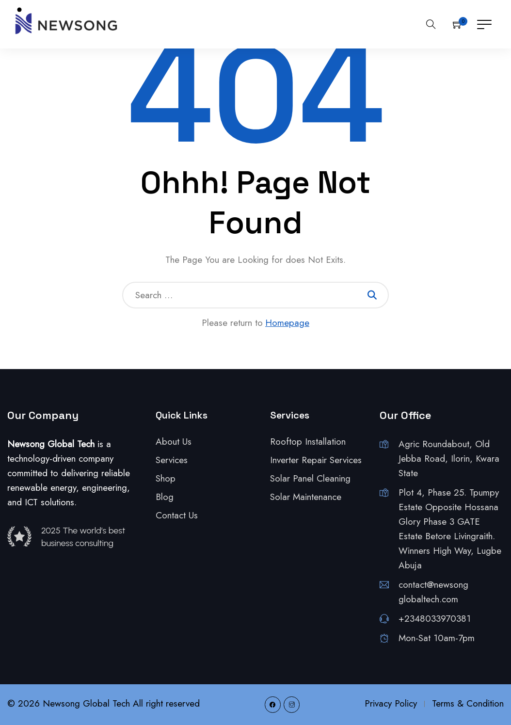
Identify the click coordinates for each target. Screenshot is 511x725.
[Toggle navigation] (484, 24)
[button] (457, 24)
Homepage (287, 322)
